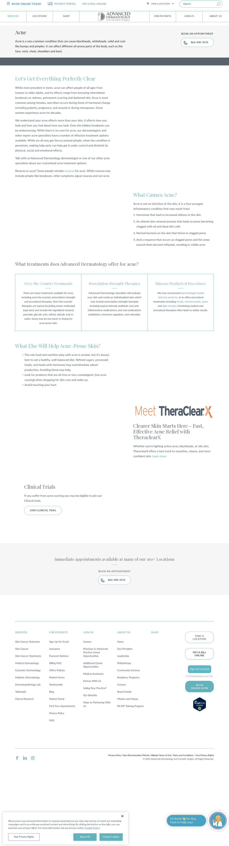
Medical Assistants (93, 740)
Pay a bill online (199, 720)
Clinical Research (24, 765)
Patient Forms (57, 743)
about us (123, 698)
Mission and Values (127, 765)
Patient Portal (56, 765)
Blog (51, 758)
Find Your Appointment (62, 772)
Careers (87, 708)
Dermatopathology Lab (28, 750)
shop (155, 698)
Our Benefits (90, 761)
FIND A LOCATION (199, 703)
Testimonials (56, 750)
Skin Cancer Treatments (28, 722)
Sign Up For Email (59, 708)
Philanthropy (124, 729)
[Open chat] (217, 820)
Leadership (123, 722)
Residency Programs (128, 743)
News (120, 708)
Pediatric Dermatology (27, 743)
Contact (121, 750)
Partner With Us (92, 747)
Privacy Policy (56, 779)
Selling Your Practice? (94, 754)
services (21, 698)
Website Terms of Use (161, 821)
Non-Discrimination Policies (136, 821)
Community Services (128, 736)
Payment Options (59, 722)
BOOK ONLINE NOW (199, 753)
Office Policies (57, 736)
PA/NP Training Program (130, 772)
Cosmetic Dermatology (28, 736)
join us (88, 698)
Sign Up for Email (199, 735)
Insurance (54, 715)
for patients (58, 698)
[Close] (122, 823)
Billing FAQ (55, 729)
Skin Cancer (21, 715)
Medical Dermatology (27, 729)
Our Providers (124, 715)
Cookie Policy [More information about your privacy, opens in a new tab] (63, 835)
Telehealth (20, 758)
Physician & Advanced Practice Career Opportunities (95, 718)
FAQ (51, 786)
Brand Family (124, 758)
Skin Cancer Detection (27, 708)
